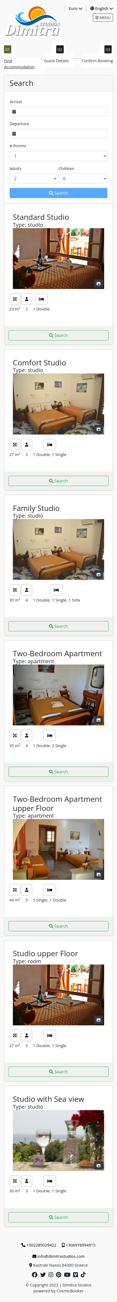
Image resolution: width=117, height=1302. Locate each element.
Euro (75, 8)
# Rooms (18, 145)
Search (58, 193)
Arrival (16, 101)
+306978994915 (79, 1245)
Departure (19, 123)
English (101, 8)
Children (66, 168)
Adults (15, 168)
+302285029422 (38, 1245)
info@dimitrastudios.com (58, 1256)
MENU (103, 17)
